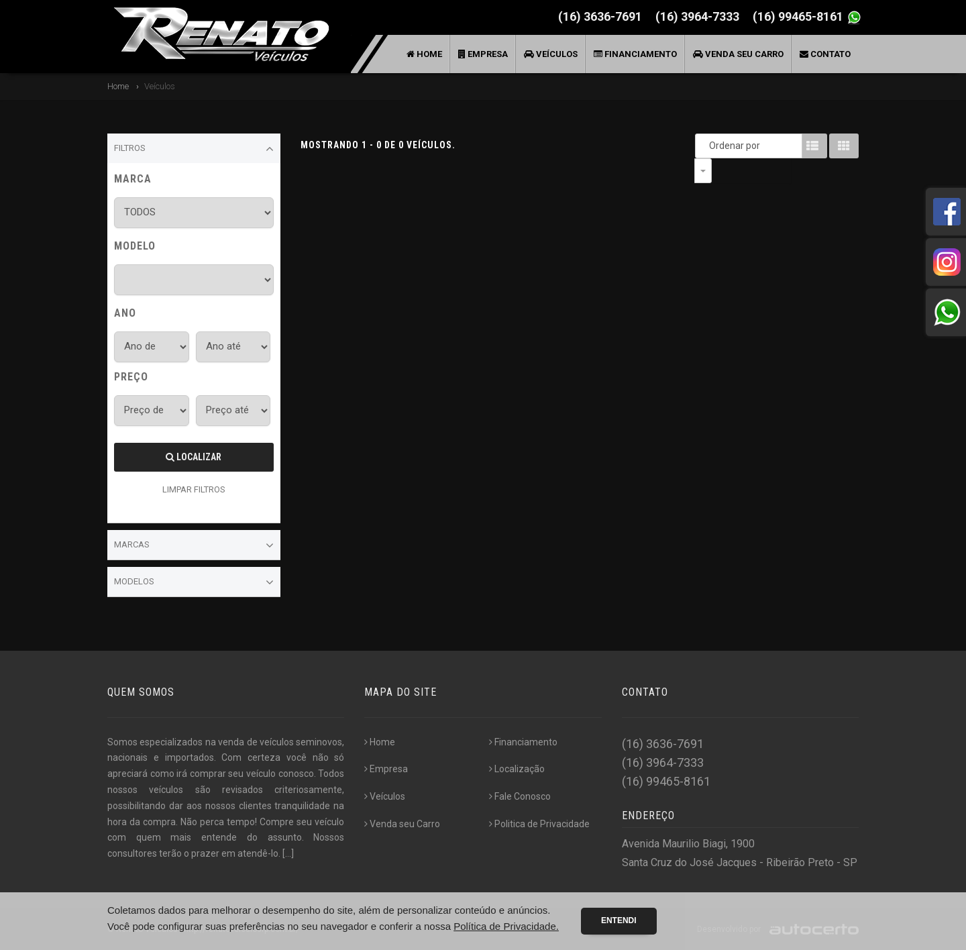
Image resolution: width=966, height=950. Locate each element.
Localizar (193, 457)
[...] (288, 853)
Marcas (194, 545)
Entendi (619, 920)
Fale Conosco (520, 796)
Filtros (194, 149)
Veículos (551, 54)
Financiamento (635, 54)
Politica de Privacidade (539, 824)
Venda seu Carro (738, 54)
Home (424, 54)
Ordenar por (706, 145)
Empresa (483, 54)
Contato (825, 54)
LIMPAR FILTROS (193, 489)
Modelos (194, 582)
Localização (517, 768)
